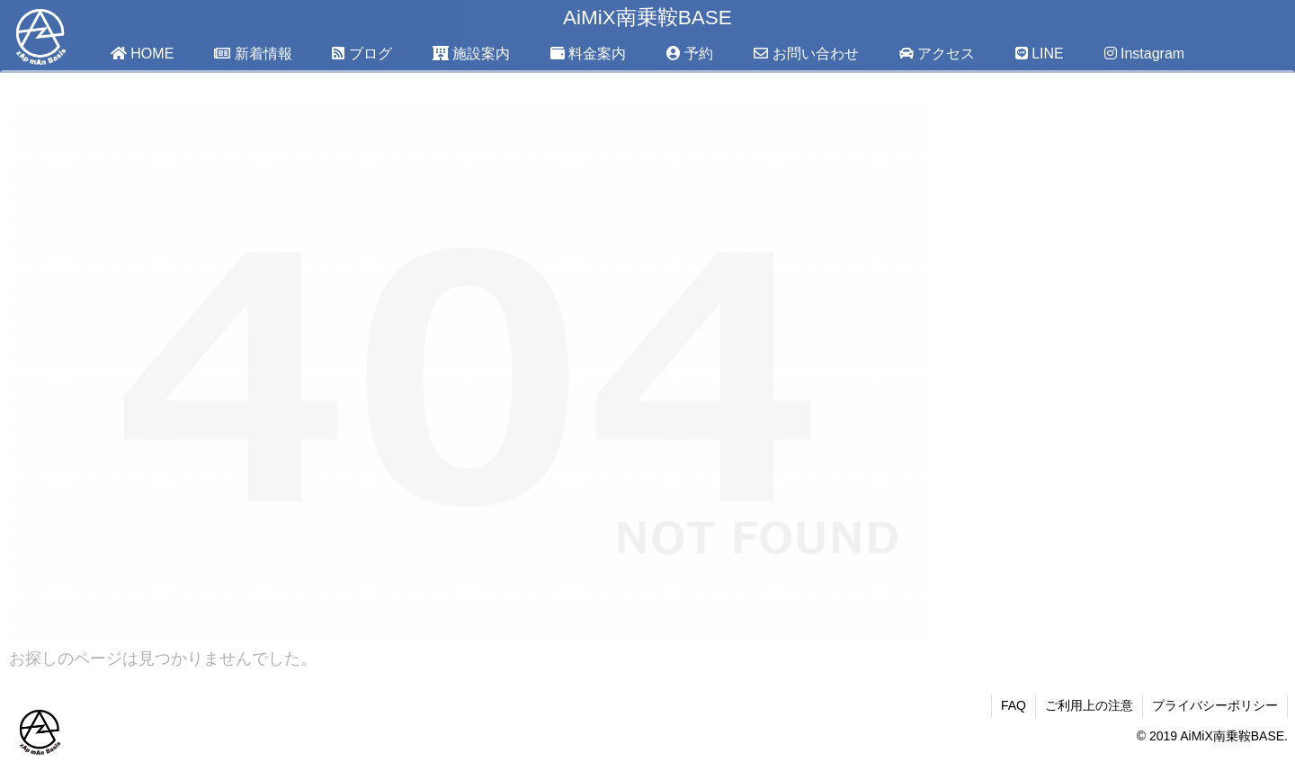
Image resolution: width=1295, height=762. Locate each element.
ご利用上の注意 (1089, 705)
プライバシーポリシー (1215, 705)
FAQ (1013, 705)
